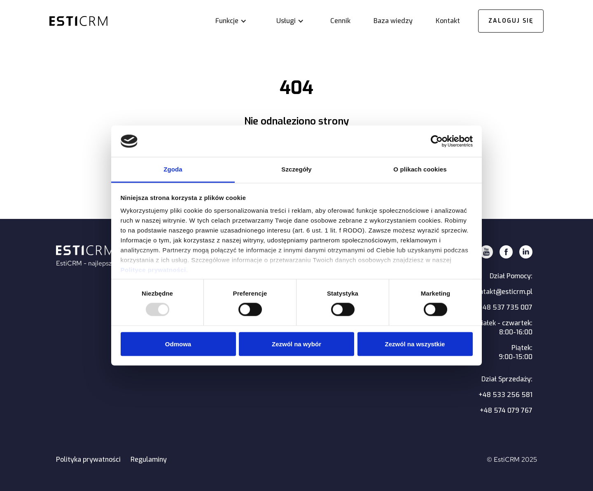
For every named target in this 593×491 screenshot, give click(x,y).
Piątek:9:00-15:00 (515, 352)
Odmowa (178, 343)
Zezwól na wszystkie (415, 343)
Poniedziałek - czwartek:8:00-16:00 (494, 327)
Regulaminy (149, 459)
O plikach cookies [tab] (419, 169)
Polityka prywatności (88, 459)
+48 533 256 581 (505, 394)
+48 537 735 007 (505, 307)
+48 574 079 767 (506, 410)
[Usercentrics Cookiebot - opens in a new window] (437, 141)
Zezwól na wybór (296, 343)
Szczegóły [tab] (296, 169)
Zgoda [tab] (172, 169)
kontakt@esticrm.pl (502, 291)
